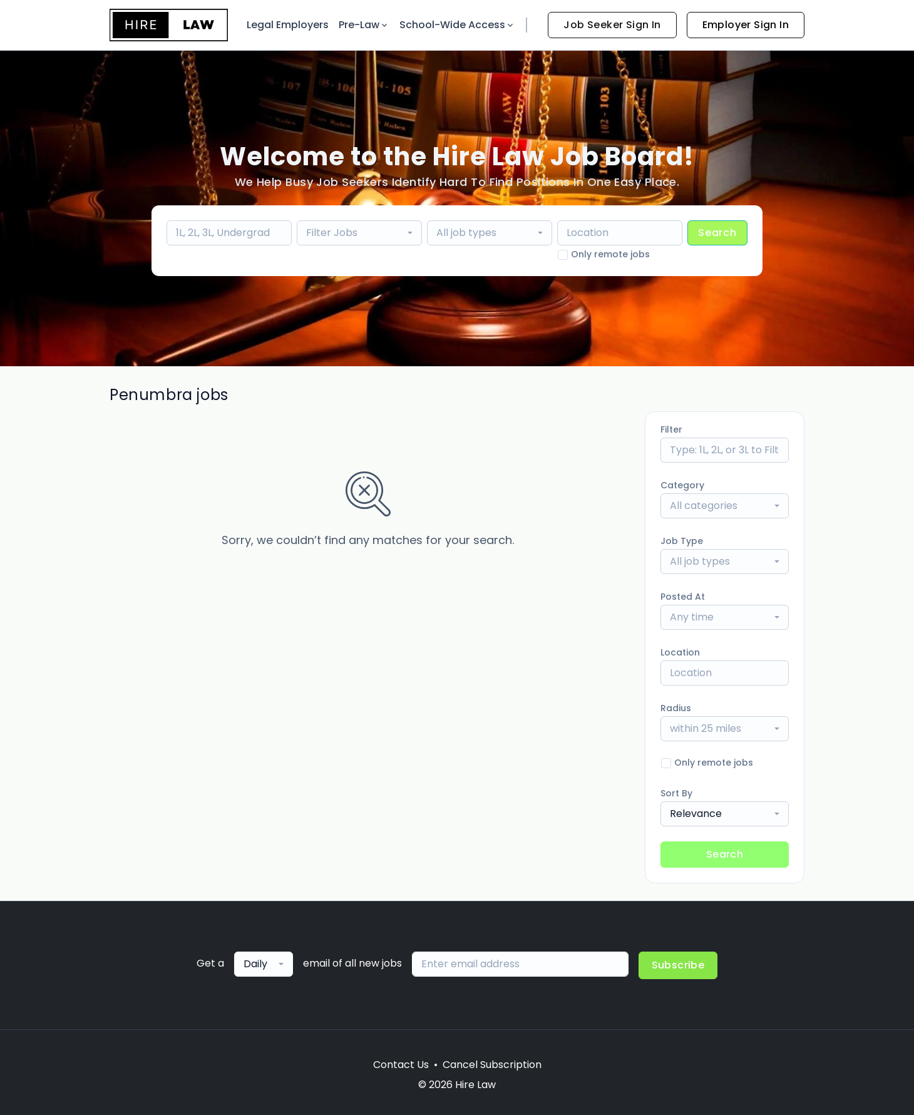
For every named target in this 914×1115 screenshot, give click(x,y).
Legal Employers (288, 25)
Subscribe (678, 965)
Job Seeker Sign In (611, 25)
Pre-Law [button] (364, 25)
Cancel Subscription (492, 1064)
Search (717, 232)
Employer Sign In (745, 25)
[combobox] (359, 232)
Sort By (676, 793)
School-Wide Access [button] (457, 25)
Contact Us (401, 1064)
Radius (675, 708)
